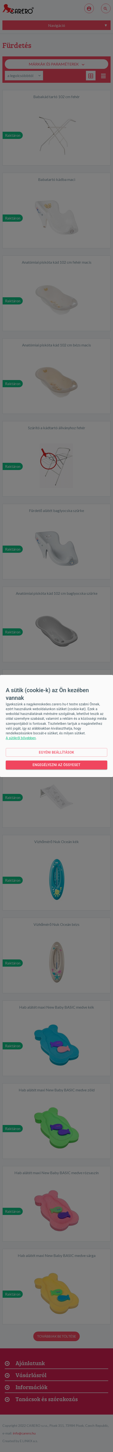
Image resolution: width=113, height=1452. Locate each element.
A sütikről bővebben (21, 738)
